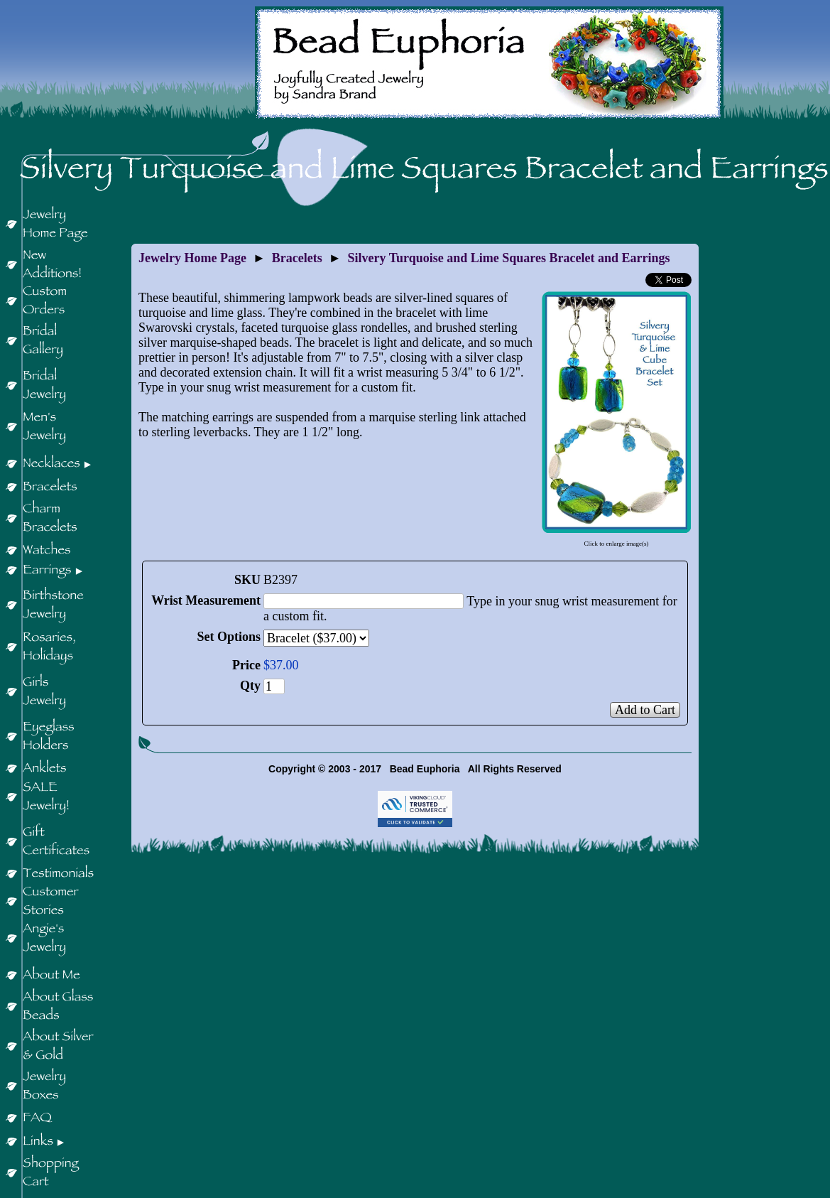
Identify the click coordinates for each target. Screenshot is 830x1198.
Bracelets (297, 258)
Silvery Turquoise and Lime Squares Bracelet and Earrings (509, 258)
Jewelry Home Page (192, 258)
